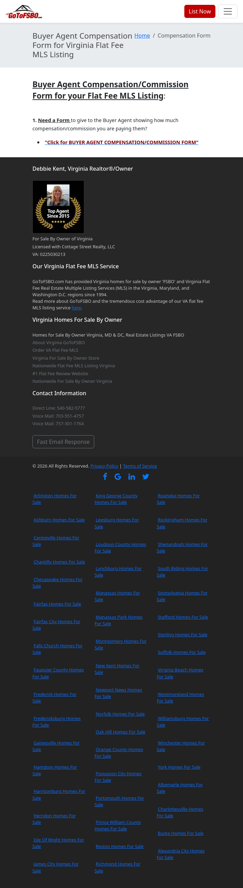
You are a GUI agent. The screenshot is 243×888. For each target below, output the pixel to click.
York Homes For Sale (179, 767)
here (76, 308)
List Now (200, 11)
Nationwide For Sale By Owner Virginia (72, 381)
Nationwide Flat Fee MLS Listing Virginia (73, 365)
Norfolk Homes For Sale (120, 714)
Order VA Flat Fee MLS (55, 350)
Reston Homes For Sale (120, 846)
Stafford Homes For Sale (183, 617)
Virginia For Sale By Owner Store (65, 358)
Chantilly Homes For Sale (59, 562)
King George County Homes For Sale (116, 498)
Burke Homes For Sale (180, 833)
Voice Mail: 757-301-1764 (58, 423)
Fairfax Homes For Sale (57, 604)
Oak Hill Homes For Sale (120, 732)
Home (142, 35)
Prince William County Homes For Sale (118, 825)
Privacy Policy (104, 466)
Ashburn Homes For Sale (59, 520)
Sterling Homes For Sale (182, 634)
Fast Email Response (63, 442)
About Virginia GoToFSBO (58, 342)
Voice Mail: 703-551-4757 (58, 416)
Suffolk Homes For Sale (182, 652)
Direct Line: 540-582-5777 (58, 408)
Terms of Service (140, 466)
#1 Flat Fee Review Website (60, 373)
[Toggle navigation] (227, 11)
